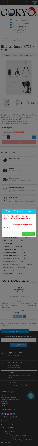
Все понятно (28, 234)
